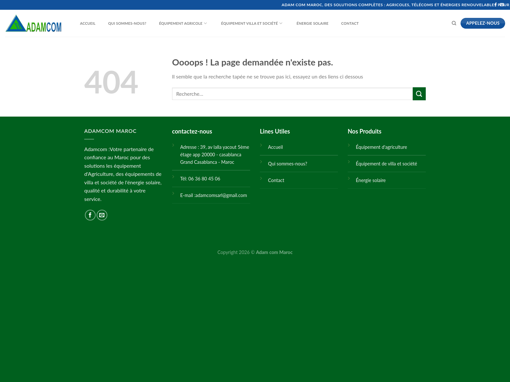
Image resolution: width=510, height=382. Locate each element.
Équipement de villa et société (386, 163)
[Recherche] (454, 23)
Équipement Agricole (179, 23)
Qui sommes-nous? (123, 23)
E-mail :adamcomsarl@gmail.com (213, 195)
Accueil (84, 23)
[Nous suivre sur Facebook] (496, 5)
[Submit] (419, 93)
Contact (346, 23)
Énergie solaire (309, 23)
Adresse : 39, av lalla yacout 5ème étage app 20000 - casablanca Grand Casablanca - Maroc (214, 154)
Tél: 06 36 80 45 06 (200, 178)
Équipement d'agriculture (381, 147)
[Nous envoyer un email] (502, 5)
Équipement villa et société (247, 23)
